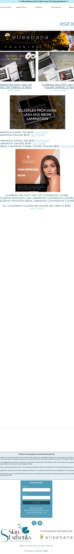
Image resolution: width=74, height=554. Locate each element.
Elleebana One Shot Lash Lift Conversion (32, 195)
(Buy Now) (41, 132)
